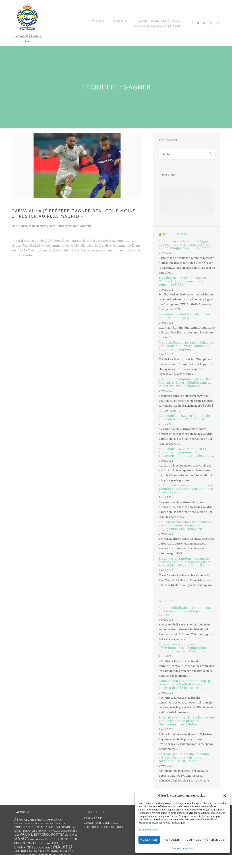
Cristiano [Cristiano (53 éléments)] (22, 830)
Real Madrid (93, 818)
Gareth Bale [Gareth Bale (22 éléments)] (37, 839)
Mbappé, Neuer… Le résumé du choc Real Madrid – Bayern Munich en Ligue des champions (186, 346)
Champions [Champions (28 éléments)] (51, 823)
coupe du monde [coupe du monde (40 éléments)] (58, 827)
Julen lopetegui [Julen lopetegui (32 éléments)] (67, 839)
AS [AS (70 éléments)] (16, 819)
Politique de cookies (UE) (156, 25)
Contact (121, 20)
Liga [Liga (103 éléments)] (39, 843)
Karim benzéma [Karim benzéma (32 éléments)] (24, 843)
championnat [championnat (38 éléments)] (53, 819)
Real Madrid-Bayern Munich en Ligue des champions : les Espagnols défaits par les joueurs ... (186, 452)
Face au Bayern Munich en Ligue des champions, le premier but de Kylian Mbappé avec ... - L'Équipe (185, 245)
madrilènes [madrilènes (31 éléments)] (42, 851)
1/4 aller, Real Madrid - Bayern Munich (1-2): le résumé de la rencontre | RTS (182, 281)
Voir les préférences (206, 839)
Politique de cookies (182, 848)
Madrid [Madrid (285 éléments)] (62, 847)
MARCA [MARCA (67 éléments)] (56, 851)
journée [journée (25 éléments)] (50, 839)
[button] (225, 795)
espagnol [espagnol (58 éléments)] (42, 834)
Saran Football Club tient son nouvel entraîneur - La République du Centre (187, 611)
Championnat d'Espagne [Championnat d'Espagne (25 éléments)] (29, 823)
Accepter (149, 839)
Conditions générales (159, 20)
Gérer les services (148, 829)
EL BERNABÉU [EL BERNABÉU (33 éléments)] (69, 830)
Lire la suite (23, 255)
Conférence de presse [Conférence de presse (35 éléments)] (29, 827)
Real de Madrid (174, 234)
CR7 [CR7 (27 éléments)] (74, 827)
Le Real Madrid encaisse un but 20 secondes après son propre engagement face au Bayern (185, 525)
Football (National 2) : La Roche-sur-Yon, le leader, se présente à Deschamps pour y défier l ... (187, 721)
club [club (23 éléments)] (62, 823)
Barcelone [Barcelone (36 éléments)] (26, 819)
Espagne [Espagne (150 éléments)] (23, 834)
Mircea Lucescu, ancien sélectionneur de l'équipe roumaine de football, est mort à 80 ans (186, 648)
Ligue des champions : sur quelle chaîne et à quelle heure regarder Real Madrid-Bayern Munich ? (185, 562)
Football (170, 600)
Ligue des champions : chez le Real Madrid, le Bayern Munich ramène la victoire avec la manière (186, 382)
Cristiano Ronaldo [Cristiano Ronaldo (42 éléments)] (46, 830)
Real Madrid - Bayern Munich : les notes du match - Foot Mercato (185, 417)
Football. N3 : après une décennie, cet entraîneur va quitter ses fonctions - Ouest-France (185, 757)
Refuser (172, 839)
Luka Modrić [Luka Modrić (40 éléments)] (43, 847)
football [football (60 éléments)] (59, 834)
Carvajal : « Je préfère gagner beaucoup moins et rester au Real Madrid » (74, 213)
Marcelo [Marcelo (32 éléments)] (68, 851)
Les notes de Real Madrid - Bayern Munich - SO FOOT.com (185, 316)
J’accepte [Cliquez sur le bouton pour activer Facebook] (187, 208)
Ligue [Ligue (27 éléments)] (47, 843)
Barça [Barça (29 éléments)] (39, 819)
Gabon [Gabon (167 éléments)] (22, 838)
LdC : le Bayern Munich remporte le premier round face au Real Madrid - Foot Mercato (186, 489)
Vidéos (98, 20)
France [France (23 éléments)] (73, 835)
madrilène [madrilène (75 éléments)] (23, 851)
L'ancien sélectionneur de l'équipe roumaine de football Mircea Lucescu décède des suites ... (185, 684)
